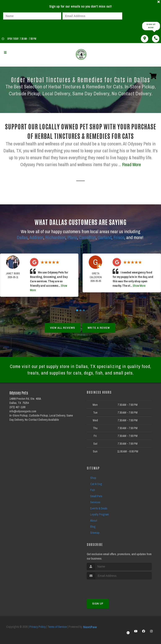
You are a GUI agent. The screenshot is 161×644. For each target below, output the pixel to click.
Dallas (22, 237)
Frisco (118, 237)
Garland (105, 237)
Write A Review (99, 328)
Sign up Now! (151, 26)
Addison (36, 237)
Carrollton (87, 237)
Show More (139, 286)
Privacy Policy (37, 627)
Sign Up (97, 603)
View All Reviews (62, 328)
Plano (72, 237)
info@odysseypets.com (22, 411)
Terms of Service (57, 627)
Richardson (55, 237)
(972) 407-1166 (17, 407)
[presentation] (18, 26)
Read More (131, 164)
